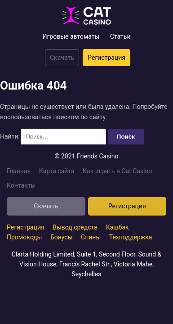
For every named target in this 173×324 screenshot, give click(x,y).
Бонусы (61, 237)
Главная (19, 171)
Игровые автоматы (70, 36)
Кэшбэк (117, 227)
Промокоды (24, 237)
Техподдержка (130, 237)
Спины (91, 237)
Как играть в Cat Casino (117, 171)
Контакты (21, 185)
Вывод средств (75, 227)
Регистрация (106, 57)
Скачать (62, 57)
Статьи (120, 36)
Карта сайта (57, 171)
